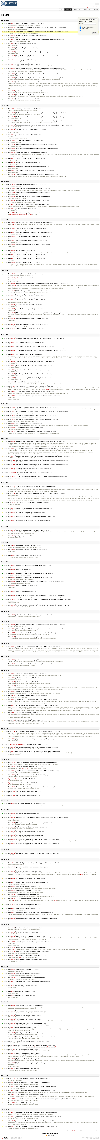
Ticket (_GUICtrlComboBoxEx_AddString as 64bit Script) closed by (27, 236)
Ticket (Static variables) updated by (21, 986)
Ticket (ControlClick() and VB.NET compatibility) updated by (25, 152)
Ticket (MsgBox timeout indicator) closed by (21, 1059)
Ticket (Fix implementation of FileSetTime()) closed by (24, 328)
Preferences (81, 7)
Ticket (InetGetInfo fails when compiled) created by (26, 775)
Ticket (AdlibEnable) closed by (17, 569)
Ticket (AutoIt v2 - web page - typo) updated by (22, 162)
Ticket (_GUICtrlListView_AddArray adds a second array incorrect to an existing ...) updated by (35, 113)
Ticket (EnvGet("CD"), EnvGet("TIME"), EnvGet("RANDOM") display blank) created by (31, 843)
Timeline (68, 9)
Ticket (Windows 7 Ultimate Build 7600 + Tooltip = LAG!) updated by (28, 573)
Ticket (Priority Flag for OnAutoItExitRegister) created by (26, 951)
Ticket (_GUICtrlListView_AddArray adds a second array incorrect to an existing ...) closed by (34, 117)
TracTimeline (75, 1131)
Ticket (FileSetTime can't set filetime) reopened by (23, 928)
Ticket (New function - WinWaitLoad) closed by (22, 545)
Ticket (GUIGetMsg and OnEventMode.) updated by (23, 1005)
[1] (80, 287)
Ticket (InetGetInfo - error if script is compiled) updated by (27, 981)
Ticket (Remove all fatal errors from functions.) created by (25, 955)
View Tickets (77, 9)
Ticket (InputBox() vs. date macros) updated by (24, 23)
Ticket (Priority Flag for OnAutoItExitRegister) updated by (28, 942)
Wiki (62, 9)
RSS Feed (51, 1135)
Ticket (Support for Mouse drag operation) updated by (26, 318)
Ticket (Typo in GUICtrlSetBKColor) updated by (24, 831)
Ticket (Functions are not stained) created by (22, 1015)
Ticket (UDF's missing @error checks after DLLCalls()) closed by (27, 520)
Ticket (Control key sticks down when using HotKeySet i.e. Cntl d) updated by (32, 647)
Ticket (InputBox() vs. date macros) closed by (22, 99)
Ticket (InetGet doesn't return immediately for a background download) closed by (31, 853)
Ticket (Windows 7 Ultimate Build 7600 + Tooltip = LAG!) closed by (27, 565)
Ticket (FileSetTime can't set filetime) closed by (22, 871)
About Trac (96, 7)
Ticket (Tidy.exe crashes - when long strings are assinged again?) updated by (32, 731)
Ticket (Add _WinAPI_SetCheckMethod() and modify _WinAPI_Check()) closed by (32, 863)
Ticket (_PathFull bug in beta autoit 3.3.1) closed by (23, 140)
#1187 (81, 874)
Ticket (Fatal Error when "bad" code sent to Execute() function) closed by (29, 1121)
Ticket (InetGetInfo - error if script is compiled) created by (27, 1041)
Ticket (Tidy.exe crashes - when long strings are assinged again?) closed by (29, 516)
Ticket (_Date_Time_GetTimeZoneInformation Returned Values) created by (33, 1037)
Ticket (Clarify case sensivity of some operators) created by (25, 827)
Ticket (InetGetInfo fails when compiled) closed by (23, 766)
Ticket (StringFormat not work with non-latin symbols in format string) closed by (31, 148)
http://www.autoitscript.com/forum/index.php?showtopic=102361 (41, 1046)
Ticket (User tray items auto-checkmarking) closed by (24, 274)
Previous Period (85, 12)
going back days (85, 21)
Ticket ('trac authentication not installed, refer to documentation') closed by (30, 386)
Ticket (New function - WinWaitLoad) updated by (25, 550)
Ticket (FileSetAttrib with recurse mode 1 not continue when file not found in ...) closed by (34, 338)
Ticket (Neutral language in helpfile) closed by (21, 60)
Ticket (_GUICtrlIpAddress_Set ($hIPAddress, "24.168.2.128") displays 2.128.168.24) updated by (37, 449)
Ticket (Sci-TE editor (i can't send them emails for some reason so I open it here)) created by (36, 605)
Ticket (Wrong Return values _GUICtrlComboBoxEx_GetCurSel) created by (30, 1086)
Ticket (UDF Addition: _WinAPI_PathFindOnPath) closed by (25, 35)
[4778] (16, 872)
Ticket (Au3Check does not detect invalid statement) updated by (27, 188)
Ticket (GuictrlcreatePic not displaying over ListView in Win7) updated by (29, 170)
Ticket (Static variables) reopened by (19, 995)
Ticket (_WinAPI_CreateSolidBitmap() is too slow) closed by (26, 867)
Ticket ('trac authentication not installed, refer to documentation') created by (37, 411)
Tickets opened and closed (87, 27)
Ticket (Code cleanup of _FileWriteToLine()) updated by (24, 299)
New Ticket (87, 9)
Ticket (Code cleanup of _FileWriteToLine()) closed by (24, 295)
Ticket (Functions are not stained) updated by (22, 890)
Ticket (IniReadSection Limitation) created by (25, 695)
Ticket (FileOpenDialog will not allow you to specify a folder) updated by (32, 396)
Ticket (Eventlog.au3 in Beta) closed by (20, 209)
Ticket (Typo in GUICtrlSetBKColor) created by (23, 835)
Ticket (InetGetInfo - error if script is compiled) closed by (25, 1023)
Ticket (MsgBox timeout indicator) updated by (22, 1053)
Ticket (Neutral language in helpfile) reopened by (22, 795)
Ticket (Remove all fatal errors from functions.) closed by (25, 184)
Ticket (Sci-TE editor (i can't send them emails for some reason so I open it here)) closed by (34, 581)
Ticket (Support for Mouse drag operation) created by (26, 324)
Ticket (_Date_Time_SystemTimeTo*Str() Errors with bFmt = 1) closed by (29, 361)
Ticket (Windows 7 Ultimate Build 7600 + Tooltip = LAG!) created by (28, 577)
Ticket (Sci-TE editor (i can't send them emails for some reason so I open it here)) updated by (34, 595)
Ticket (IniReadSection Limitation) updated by (22, 678)
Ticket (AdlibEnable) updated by (20, 585)
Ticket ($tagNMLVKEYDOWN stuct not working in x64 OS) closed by (28, 366)
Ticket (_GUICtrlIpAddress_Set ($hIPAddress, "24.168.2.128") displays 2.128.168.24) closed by (35, 350)
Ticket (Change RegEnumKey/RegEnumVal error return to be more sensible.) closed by (33, 56)
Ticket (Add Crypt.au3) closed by (18, 536)
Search (96, 9)
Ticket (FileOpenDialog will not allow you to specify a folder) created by (31, 419)
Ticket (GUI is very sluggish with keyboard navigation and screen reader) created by (34, 629)
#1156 (20, 957)
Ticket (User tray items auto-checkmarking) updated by (24, 158)
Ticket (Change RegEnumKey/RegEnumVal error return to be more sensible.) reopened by (34, 39)
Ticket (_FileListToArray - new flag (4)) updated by (23, 713)
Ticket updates (84, 28)
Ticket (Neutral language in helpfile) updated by (22, 64)
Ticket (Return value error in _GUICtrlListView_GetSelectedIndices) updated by (32, 751)
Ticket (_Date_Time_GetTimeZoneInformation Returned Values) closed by (29, 374)
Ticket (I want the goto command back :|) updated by (25, 674)
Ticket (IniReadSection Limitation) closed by (21, 691)
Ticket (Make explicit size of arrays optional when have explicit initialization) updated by (36, 283)
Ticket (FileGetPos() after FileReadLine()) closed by (23, 305)
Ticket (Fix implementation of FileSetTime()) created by (24, 878)
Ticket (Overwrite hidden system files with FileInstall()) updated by (27, 52)
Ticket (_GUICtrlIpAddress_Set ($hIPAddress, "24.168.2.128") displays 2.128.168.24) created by (38, 456)
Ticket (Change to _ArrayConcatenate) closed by (22, 48)
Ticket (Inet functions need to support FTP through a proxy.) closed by (28, 508)
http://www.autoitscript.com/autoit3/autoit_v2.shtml (20, 214)
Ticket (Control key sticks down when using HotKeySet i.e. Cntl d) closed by (30, 762)
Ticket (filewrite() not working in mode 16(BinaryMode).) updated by (28, 222)
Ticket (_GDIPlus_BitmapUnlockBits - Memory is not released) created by (31, 747)
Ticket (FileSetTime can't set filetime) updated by (22, 886)
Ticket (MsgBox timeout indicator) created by (21, 1068)
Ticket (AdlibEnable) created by (20, 591)
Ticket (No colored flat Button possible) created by (23, 427)
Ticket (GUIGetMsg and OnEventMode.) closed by (23, 1019)
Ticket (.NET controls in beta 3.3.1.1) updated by (25, 129)
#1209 (47, 389)
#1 (17, 65)
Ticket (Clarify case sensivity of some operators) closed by (25, 240)
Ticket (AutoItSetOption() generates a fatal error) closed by (25, 959)
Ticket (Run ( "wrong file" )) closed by (19, 250)
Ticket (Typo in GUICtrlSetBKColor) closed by (21, 813)
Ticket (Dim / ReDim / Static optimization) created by (24, 512)
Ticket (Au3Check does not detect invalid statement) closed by (26, 200)
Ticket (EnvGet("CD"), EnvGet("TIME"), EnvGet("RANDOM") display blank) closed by (32, 839)
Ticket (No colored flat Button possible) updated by (24, 342)
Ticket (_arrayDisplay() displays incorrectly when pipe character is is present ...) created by (36, 31)
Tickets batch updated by (20, 278)
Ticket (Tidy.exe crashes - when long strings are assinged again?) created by (32, 787)
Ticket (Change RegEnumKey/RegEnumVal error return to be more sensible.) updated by (33, 78)
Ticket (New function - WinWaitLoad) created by (22, 555)
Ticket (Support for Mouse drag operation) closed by (23, 309)
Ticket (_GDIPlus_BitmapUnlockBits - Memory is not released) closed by (29, 291)
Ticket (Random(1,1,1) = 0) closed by (19, 1103)
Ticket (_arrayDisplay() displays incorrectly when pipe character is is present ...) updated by (35, 27)
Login (74, 7)
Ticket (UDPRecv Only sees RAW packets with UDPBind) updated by (36, 460)
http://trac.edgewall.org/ (93, 1138)
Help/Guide (88, 7)
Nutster (14, 285)
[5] (78, 287)
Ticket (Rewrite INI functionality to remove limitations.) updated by (29, 1045)
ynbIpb (14, 1029)
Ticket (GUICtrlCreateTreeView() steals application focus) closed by (28, 232)
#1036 (23, 768)
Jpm (14, 224)
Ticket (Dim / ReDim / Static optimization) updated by (27, 502)
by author (87, 23)
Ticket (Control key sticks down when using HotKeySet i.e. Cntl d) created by (32, 771)
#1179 (28, 768)
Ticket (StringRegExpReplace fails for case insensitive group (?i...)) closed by (30, 144)
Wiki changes (84, 30)
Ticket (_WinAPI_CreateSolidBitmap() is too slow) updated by (26, 882)
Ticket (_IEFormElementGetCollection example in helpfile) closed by (28, 370)
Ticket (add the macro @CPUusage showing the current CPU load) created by (32, 1117)
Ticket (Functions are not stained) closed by (21, 894)
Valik (14, 648)
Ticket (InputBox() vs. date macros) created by (23, 109)
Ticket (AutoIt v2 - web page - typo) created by (22, 213)
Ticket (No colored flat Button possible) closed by (23, 423)
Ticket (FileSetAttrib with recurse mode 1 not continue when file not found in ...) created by (40, 1099)
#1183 (55, 900)
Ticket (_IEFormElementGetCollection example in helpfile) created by (28, 615)
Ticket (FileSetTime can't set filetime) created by (24, 977)
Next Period (94, 12)
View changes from (88, 19)
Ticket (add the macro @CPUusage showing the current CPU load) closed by (30, 1112)
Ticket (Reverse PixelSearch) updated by (20, 44)
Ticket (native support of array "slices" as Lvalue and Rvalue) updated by (30, 486)
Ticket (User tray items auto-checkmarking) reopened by (24, 262)
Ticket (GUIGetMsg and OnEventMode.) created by (25, 1033)
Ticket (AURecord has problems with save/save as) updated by (26, 166)
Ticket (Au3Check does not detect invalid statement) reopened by (27, 196)
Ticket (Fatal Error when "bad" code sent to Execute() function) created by (31, 1126)
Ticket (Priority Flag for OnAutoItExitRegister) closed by (24, 936)
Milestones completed (86, 26)
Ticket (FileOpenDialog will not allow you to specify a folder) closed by (29, 391)
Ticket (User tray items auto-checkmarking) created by (30, 664)
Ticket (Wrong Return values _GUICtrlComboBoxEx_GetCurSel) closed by (29, 378)
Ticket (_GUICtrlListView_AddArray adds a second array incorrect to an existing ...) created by (38, 125)
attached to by (27, 468)
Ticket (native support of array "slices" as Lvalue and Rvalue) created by (30, 918)
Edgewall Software (17, 1138)
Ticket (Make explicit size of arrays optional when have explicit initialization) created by (33, 823)
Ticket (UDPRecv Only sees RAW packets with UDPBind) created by (36, 476)
